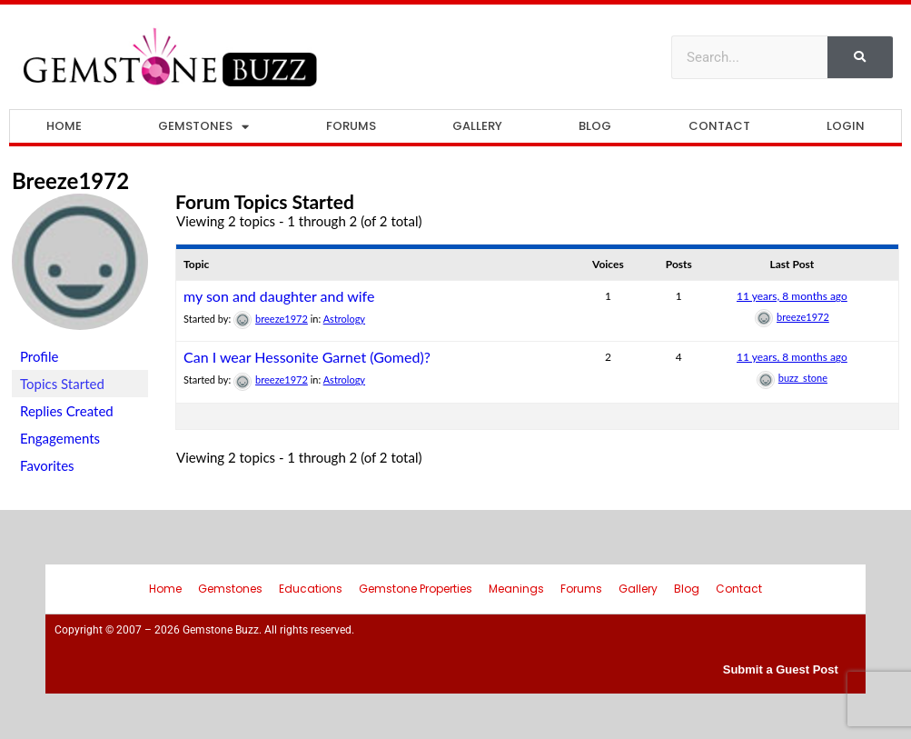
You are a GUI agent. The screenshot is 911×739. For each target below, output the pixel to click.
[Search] (860, 57)
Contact (719, 126)
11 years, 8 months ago (792, 296)
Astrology (344, 319)
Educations (310, 588)
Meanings (516, 588)
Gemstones (203, 127)
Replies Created (67, 411)
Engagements (60, 438)
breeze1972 (70, 180)
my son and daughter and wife (278, 296)
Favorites (47, 465)
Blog (595, 126)
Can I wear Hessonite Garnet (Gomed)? (307, 356)
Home (64, 126)
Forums (351, 126)
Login (846, 126)
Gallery (477, 126)
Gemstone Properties (415, 588)
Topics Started (62, 383)
